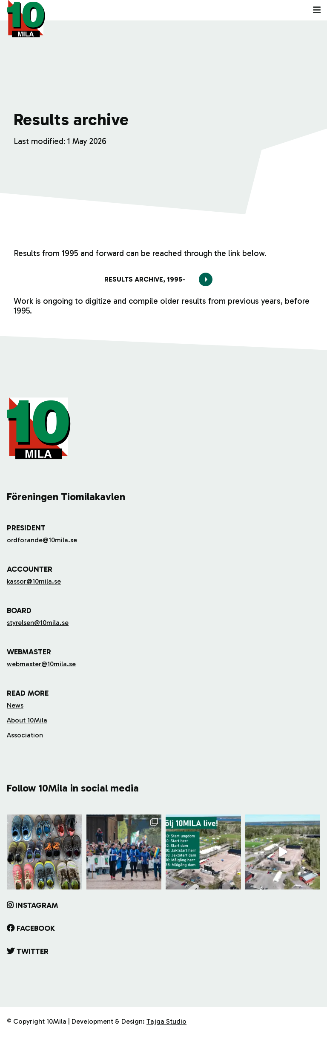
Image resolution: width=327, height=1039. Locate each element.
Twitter (33, 951)
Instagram (36, 905)
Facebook (36, 928)
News (15, 705)
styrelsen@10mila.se (38, 623)
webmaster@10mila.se (41, 664)
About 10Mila (27, 720)
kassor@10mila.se (34, 581)
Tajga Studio (166, 1021)
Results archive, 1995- (144, 279)
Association (25, 735)
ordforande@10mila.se (42, 540)
